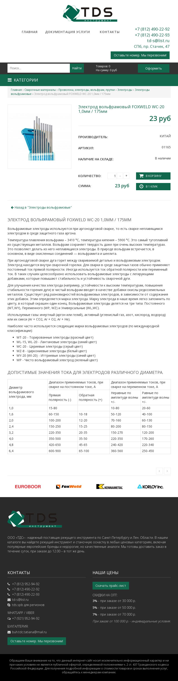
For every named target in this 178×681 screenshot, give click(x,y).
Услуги (83, 32)
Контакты (110, 32)
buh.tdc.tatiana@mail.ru (29, 632)
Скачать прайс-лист (110, 585)
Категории (23, 80)
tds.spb (17, 605)
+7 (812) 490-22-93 (152, 35)
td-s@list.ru (158, 40)
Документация (56, 32)
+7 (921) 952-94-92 (25, 618)
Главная (30, 32)
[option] (27, 486)
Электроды (124, 90)
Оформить (153, 68)
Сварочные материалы (40, 90)
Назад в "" (41, 207)
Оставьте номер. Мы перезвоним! (140, 55)
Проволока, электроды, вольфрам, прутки (87, 90)
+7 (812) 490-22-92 (152, 29)
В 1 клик (152, 186)
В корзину (153, 176)
